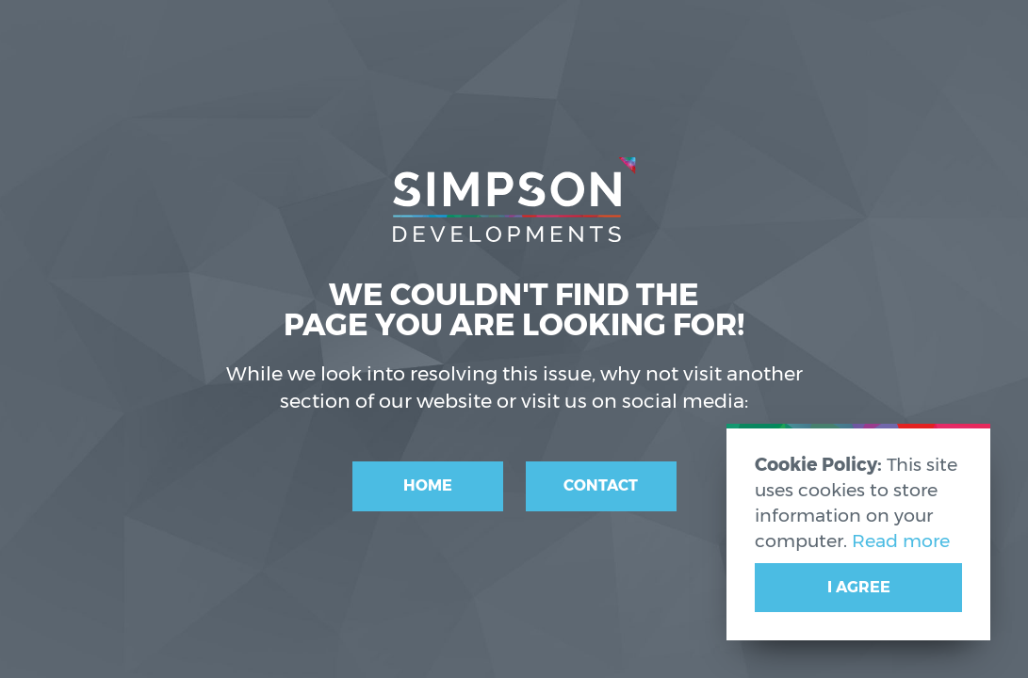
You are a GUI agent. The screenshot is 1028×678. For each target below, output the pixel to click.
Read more (901, 540)
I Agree (858, 587)
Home (427, 485)
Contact (600, 485)
